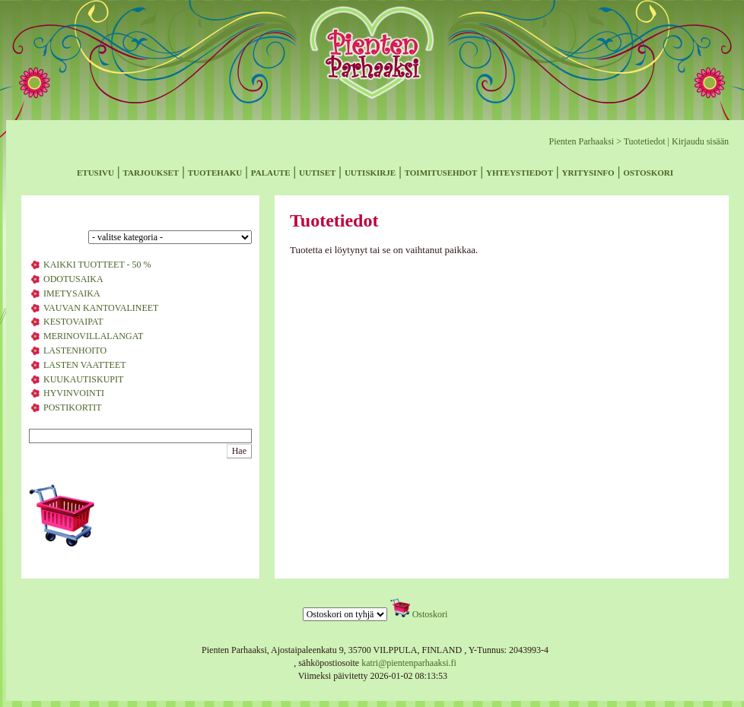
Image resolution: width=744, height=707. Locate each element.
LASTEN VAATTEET (84, 365)
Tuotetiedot (645, 141)
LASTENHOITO (75, 350)
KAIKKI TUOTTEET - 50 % (97, 264)
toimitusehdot (441, 171)
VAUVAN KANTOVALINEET (100, 308)
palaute (271, 171)
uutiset (317, 171)
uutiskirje (370, 171)
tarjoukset (150, 171)
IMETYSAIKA (71, 293)
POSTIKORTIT (72, 407)
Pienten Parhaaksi (581, 141)
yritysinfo (588, 171)
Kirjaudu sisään (700, 141)
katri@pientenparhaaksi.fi (408, 663)
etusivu (95, 171)
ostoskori (648, 171)
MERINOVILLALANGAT (93, 336)
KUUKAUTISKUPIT (83, 379)
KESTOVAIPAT (73, 321)
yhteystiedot (519, 171)
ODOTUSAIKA (73, 279)
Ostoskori (430, 614)
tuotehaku (215, 171)
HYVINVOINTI (73, 393)
